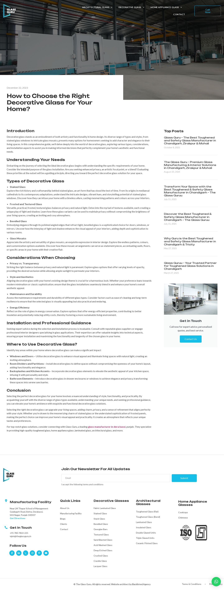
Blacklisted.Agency (141, 584)
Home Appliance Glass (166, 7)
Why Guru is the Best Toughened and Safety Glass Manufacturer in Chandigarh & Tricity (190, 241)
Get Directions (17, 518)
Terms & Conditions (191, 584)
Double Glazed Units (146, 532)
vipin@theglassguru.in (20, 536)
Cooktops (183, 512)
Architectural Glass (97, 7)
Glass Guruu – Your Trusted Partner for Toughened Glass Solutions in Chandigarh (190, 265)
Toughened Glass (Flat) (147, 511)
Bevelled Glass (101, 524)
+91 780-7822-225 (19, 533)
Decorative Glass (131, 7)
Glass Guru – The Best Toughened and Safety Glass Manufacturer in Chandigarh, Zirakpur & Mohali (190, 140)
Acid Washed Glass (103, 545)
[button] (216, 581)
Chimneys (183, 517)
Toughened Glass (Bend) (148, 517)
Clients (63, 524)
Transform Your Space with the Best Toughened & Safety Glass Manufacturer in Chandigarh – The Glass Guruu (190, 191)
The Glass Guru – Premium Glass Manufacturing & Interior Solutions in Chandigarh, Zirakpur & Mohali (190, 165)
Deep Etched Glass (103, 550)
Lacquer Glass (100, 566)
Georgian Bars (100, 529)
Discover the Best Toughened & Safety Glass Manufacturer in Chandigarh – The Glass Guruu (188, 216)
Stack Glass (99, 519)
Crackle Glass (100, 561)
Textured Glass (101, 534)
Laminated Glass (144, 522)
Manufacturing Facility (71, 513)
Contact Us (191, 338)
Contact (179, 14)
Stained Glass (100, 513)
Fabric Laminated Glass (105, 508)
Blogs (62, 519)
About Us (64, 508)
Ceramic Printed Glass (147, 543)
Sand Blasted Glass (103, 540)
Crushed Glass (101, 555)
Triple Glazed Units (145, 538)
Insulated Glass (143, 527)
